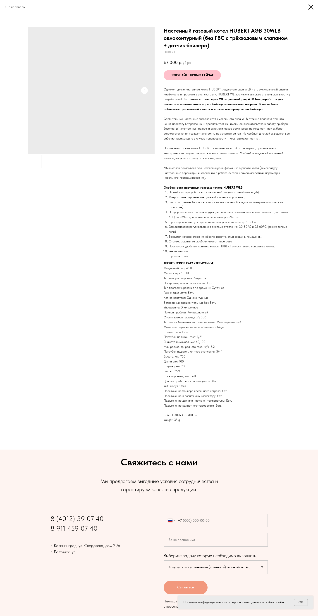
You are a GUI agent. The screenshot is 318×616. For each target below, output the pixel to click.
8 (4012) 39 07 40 (77, 518)
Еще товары (17, 7)
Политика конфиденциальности (205, 602)
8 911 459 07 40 (74, 528)
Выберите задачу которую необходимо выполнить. (210, 555)
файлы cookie (274, 602)
